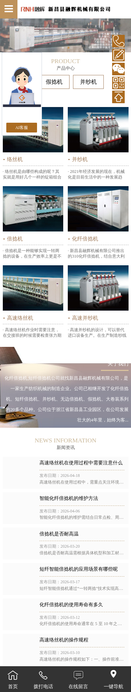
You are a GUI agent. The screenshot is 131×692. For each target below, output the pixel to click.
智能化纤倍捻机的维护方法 (68, 498)
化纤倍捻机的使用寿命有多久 (71, 604)
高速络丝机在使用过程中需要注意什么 (81, 462)
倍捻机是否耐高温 (59, 534)
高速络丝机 (20, 318)
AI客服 (21, 127)
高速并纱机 (85, 318)
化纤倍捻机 (85, 239)
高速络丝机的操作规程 (63, 639)
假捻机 (54, 82)
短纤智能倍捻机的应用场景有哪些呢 (78, 569)
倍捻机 (15, 239)
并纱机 (88, 82)
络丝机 (15, 159)
